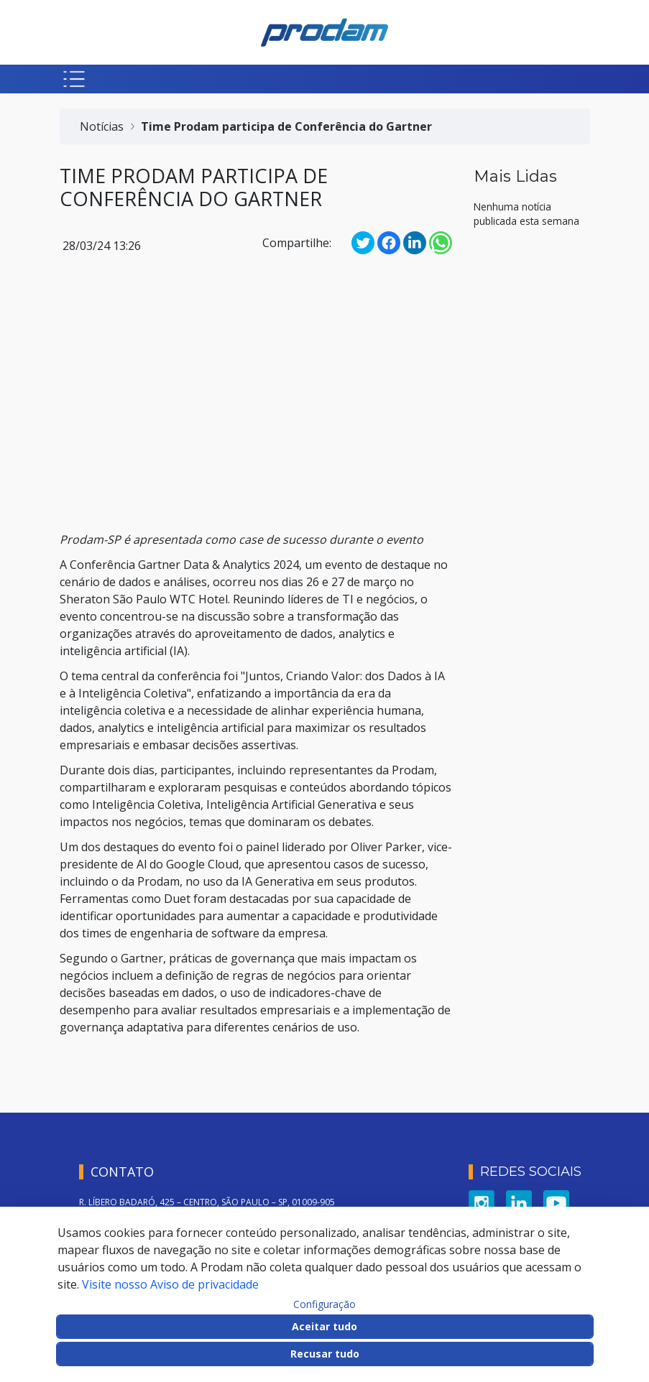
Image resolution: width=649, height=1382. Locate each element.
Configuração (324, 1304)
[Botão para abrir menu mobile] (74, 79)
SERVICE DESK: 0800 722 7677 (137, 1195)
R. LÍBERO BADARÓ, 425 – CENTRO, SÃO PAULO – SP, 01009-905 (207, 1135)
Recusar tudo (324, 1353)
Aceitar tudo (324, 1326)
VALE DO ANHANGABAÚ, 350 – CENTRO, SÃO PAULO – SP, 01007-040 (218, 1165)
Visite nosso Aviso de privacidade (170, 1284)
